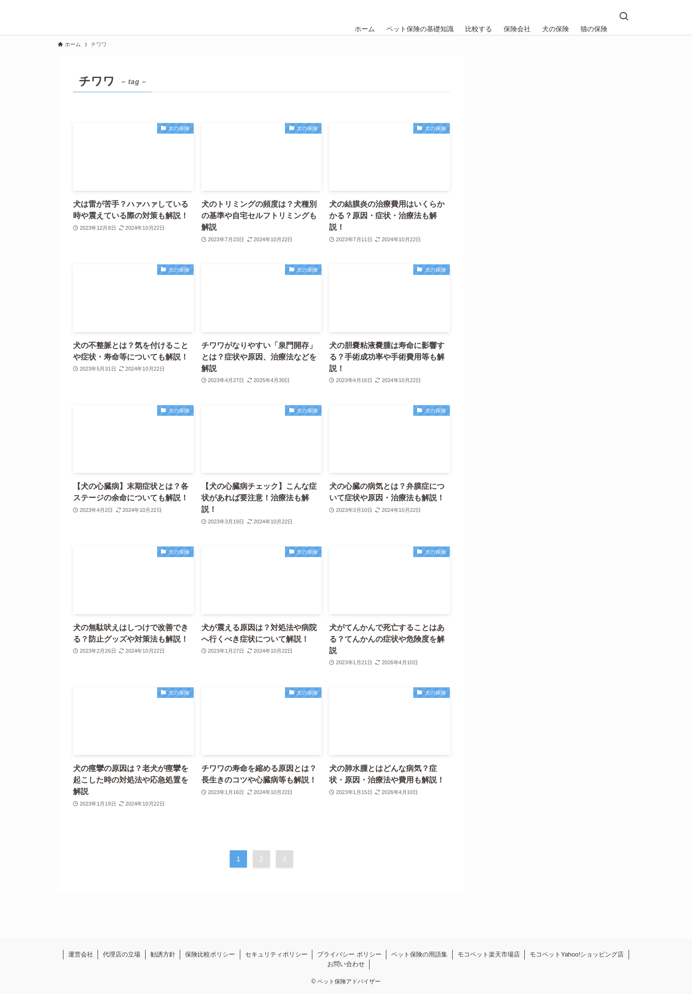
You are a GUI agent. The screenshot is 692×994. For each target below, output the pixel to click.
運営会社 (80, 954)
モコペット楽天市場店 (488, 954)
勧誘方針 (162, 954)
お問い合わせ (346, 964)
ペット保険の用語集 (419, 954)
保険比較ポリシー (210, 954)
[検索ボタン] (623, 17)
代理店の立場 (121, 954)
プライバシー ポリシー (349, 954)
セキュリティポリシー (276, 954)
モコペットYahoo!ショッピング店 (577, 954)
